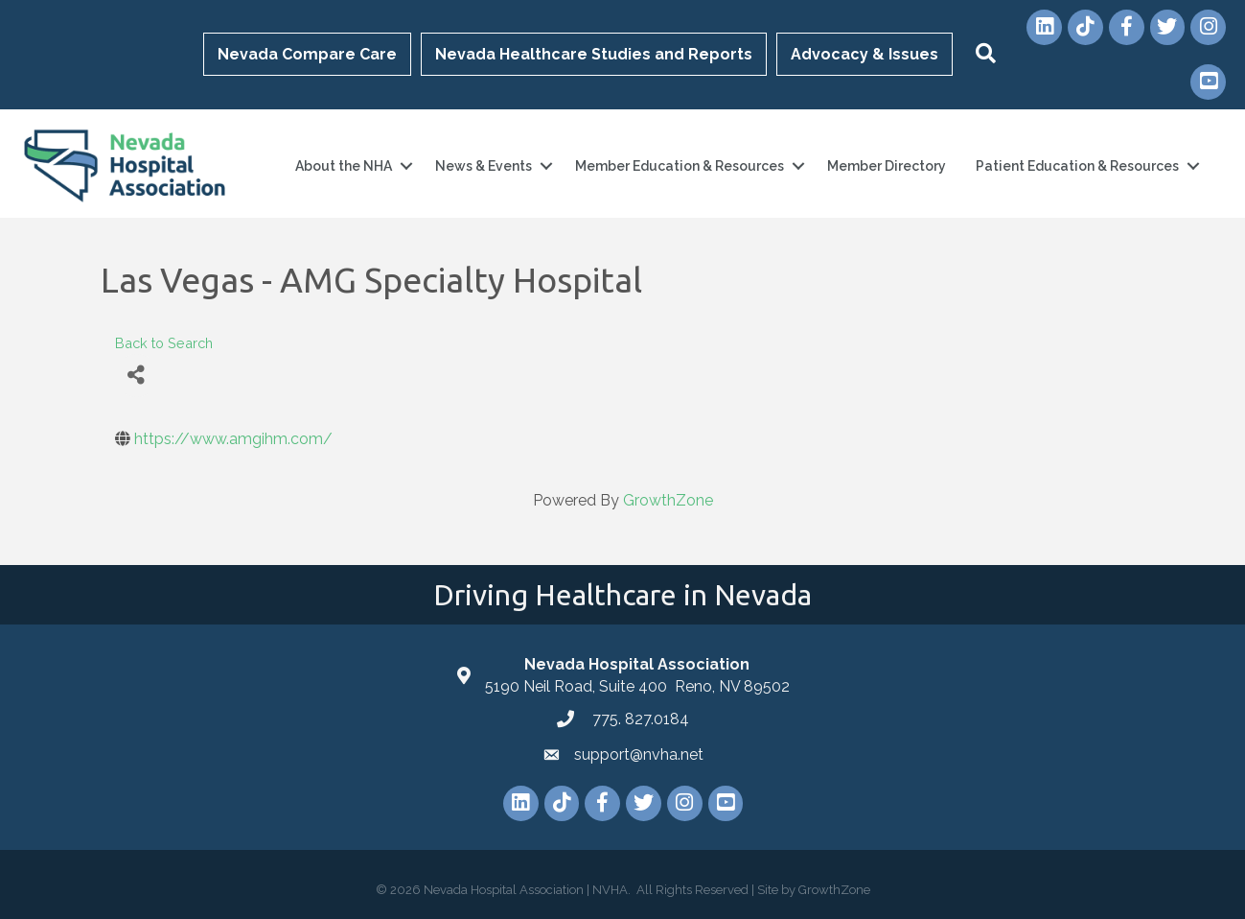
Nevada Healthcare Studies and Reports (593, 54)
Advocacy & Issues (864, 54)
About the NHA (343, 166)
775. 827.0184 (638, 719)
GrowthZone (668, 500)
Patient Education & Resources (1077, 166)
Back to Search (164, 343)
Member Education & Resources (679, 166)
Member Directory (886, 166)
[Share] (136, 375)
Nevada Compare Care (307, 54)
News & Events (483, 166)
